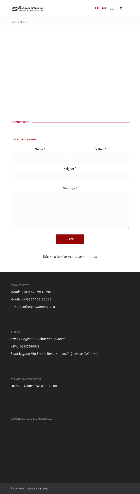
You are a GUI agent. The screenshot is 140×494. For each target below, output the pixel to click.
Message (70, 188)
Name (40, 149)
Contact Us (18, 21)
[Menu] (112, 8)
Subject (70, 169)
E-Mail (100, 149)
